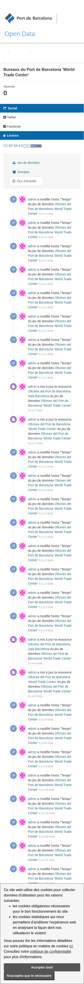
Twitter (9, 117)
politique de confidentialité (50, 951)
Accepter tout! (42, 967)
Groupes (21, 172)
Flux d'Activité (24, 181)
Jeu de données (26, 162)
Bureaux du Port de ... (22, 57)
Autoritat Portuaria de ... (49, 52)
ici (71, 946)
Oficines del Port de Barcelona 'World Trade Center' (50, 208)
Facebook (12, 126)
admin (32, 199)
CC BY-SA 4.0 (13, 145)
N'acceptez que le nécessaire (29, 975)
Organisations (20, 52)
